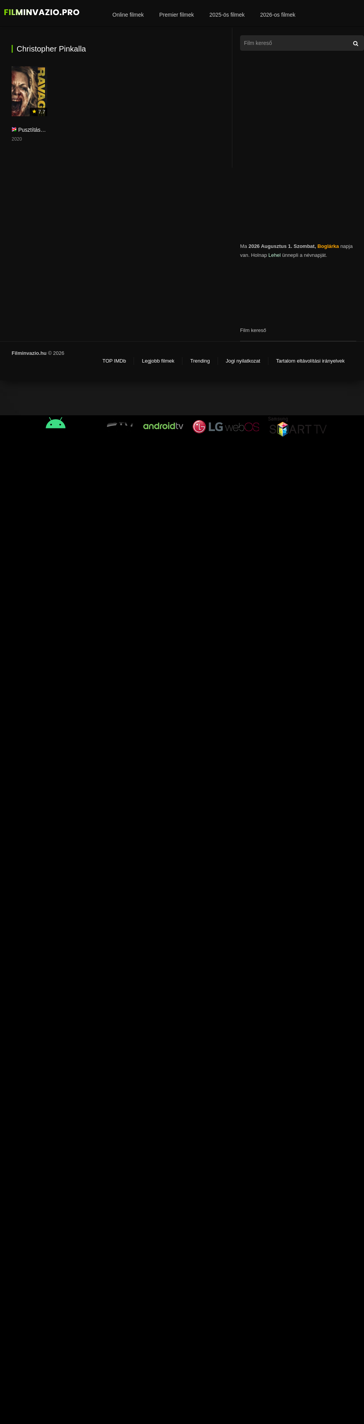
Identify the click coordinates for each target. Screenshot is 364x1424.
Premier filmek (176, 15)
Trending (200, 361)
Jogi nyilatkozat (243, 361)
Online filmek (128, 15)
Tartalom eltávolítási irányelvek (310, 361)
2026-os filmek (277, 15)
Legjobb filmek (158, 361)
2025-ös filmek (227, 15)
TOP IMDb (114, 361)
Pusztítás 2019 (36, 130)
